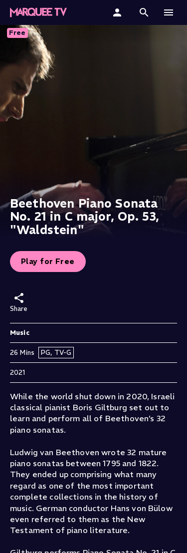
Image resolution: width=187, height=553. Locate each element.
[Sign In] (118, 12)
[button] (144, 12)
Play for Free (48, 261)
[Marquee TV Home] (38, 12)
